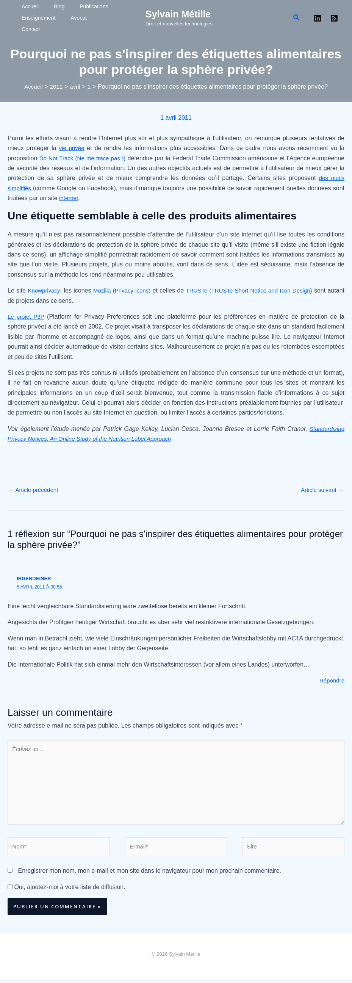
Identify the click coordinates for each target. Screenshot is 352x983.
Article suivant (321, 487)
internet (69, 195)
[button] (296, 16)
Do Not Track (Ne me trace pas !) (83, 155)
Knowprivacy (45, 287)
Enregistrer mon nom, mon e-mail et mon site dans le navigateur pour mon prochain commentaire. (149, 875)
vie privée (72, 145)
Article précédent (34, 487)
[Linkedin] (317, 16)
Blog (42, 11)
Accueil (22, 11)
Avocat (62, 22)
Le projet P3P (27, 313)
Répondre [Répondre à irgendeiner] (331, 678)
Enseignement (31, 22)
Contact (84, 22)
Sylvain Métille (178, 12)
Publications (67, 11)
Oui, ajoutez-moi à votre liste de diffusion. (66, 891)
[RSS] (334, 16)
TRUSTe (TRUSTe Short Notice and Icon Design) (263, 287)
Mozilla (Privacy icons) (127, 287)
